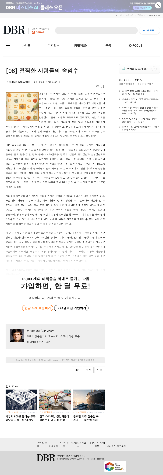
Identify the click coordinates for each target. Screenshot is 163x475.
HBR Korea (154, 15)
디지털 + (53, 46)
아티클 (26, 46)
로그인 (118, 15)
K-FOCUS (135, 46)
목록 (88, 370)
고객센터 (141, 15)
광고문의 (121, 446)
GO (154, 69)
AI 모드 (150, 30)
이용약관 (53, 446)
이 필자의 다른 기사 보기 (38, 341)
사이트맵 (111, 446)
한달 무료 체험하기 (38, 308)
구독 (108, 46)
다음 (99, 370)
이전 (77, 370)
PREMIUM (80, 46)
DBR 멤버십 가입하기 (71, 308)
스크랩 (102, 86)
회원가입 (129, 15)
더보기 (97, 86)
